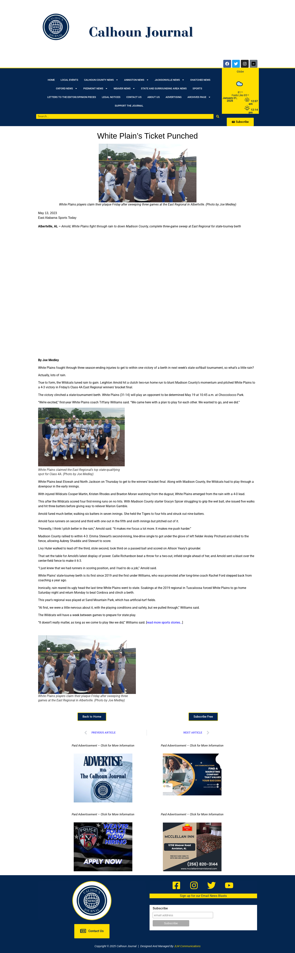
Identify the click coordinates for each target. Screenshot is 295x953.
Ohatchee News (200, 79)
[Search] (217, 116)
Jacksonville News (169, 80)
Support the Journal (129, 105)
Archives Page (199, 97)
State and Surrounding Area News (164, 88)
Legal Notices (111, 97)
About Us (153, 97)
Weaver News (124, 88)
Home (51, 79)
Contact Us (134, 97)
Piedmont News (95, 88)
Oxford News (66, 88)
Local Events (69, 79)
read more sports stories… (164, 622)
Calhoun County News (101, 80)
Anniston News (136, 80)
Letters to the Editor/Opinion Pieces (71, 97)
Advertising (174, 97)
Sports (197, 88)
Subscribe (160, 908)
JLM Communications (187, 946)
